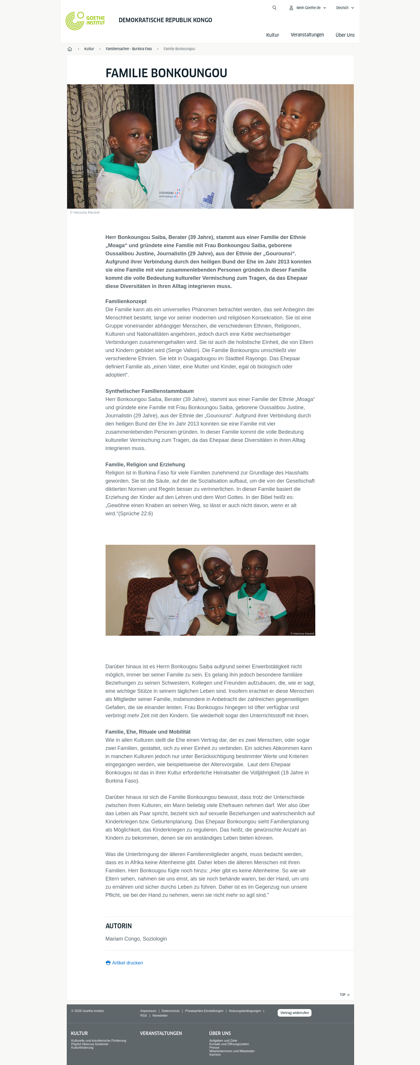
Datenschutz (171, 1011)
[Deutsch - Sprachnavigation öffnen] (345, 8)
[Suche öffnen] (274, 7)
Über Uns (345, 35)
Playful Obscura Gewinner (89, 1044)
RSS (143, 1015)
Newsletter (160, 1015)
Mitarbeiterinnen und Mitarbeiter (232, 1051)
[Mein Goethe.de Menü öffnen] (307, 8)
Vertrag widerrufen (294, 1013)
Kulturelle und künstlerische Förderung (98, 1040)
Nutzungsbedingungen (245, 1011)
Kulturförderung (82, 1047)
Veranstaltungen (161, 1033)
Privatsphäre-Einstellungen (204, 1011)
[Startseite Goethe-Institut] (85, 21)
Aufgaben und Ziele (223, 1040)
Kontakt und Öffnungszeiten (229, 1044)
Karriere (215, 1054)
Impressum (148, 1011)
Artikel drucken (127, 962)
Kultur (272, 35)
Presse (214, 1047)
